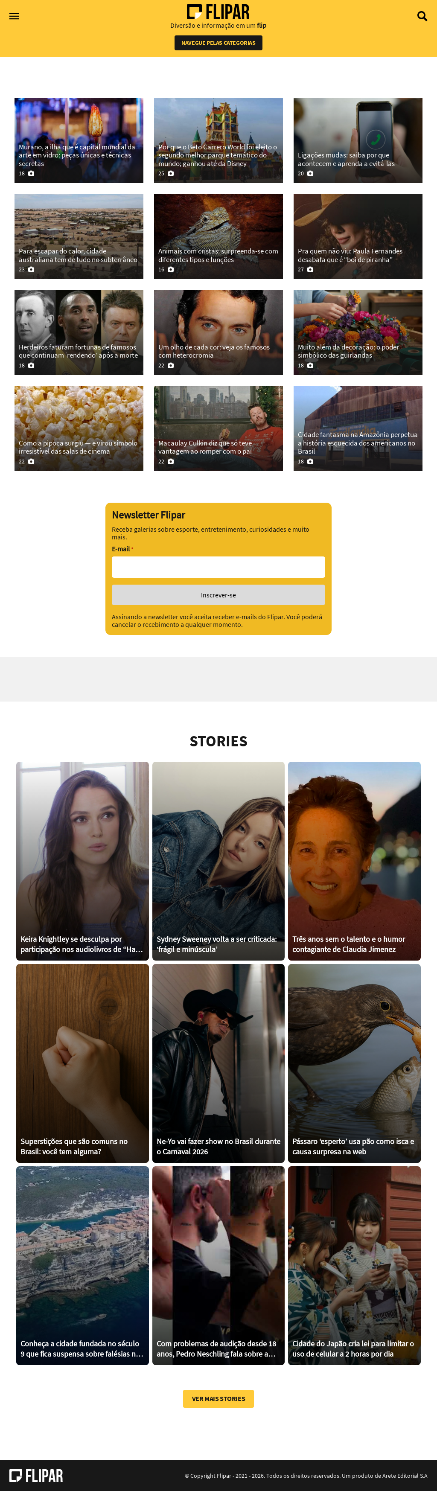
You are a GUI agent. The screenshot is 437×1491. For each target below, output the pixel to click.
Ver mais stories (218, 1398)
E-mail (122, 549)
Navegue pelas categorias (218, 43)
